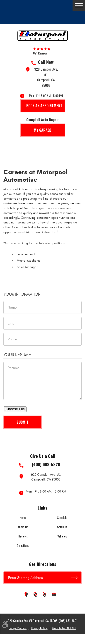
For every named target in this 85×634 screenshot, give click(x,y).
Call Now (46, 62)
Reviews (23, 536)
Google (36, 595)
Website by (64, 628)
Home (22, 517)
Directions (23, 545)
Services (62, 526)
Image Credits (18, 628)
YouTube (54, 595)
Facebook (26, 595)
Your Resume (17, 354)
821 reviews (40, 53)
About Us (22, 526)
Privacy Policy (39, 628)
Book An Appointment (44, 105)
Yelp (45, 595)
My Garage (42, 130)
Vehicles (62, 536)
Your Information (22, 294)
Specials (62, 517)
